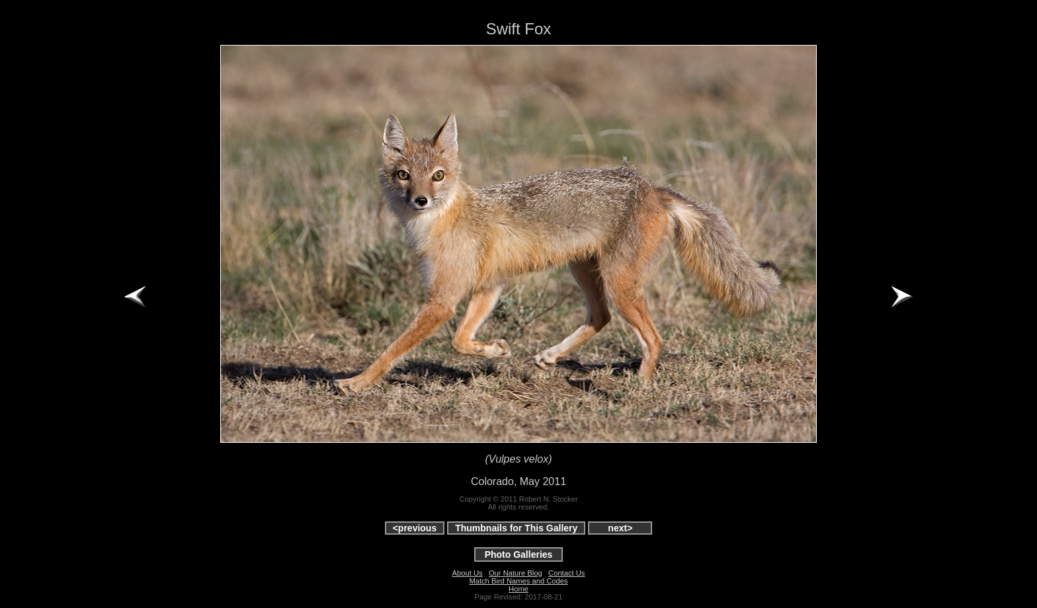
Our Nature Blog (515, 573)
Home (518, 589)
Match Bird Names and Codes (518, 581)
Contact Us (566, 573)
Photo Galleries (519, 554)
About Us (467, 573)
